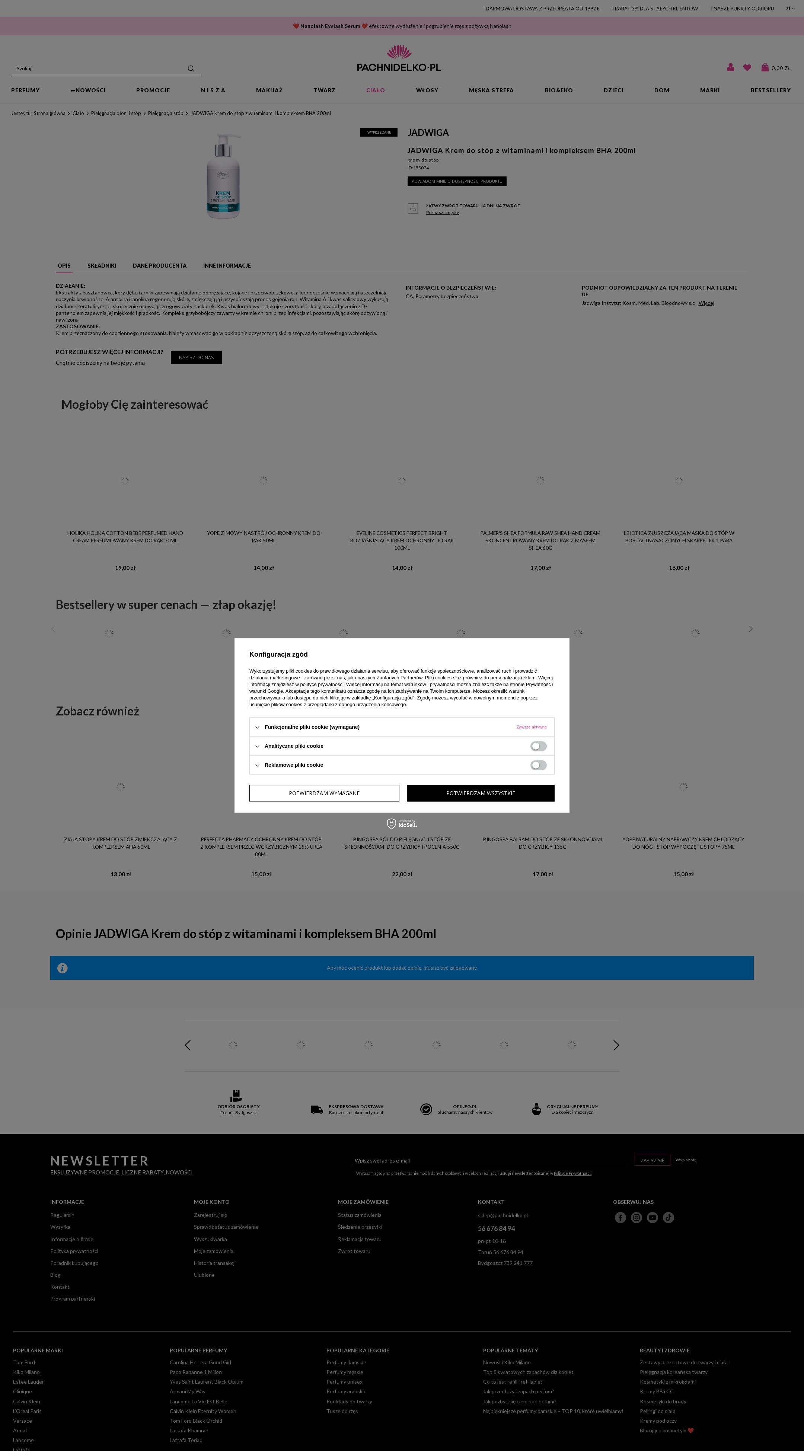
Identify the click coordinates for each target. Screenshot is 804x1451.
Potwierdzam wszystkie (480, 793)
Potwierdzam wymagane (324, 793)
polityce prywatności (322, 684)
